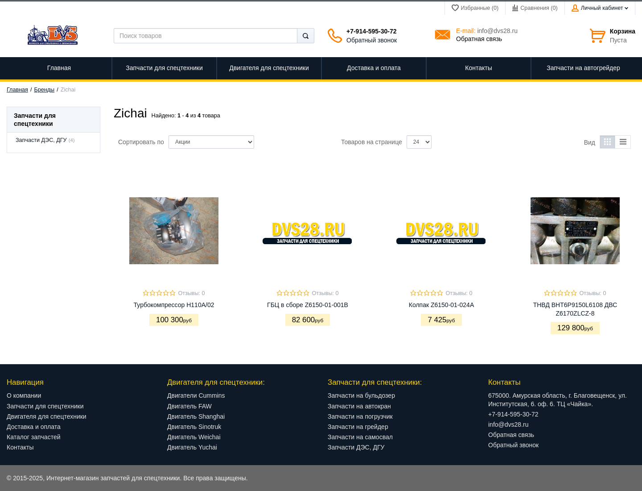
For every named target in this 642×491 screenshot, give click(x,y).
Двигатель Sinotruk (194, 426)
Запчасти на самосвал (360, 437)
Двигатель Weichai (194, 437)
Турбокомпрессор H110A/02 (174, 304)
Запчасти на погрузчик (360, 416)
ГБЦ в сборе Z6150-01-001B (307, 304)
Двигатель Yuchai (192, 447)
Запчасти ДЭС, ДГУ (41, 140)
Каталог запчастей (34, 437)
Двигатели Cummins (196, 395)
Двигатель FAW (189, 406)
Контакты (20, 447)
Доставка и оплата (34, 426)
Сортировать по (141, 142)
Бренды (44, 90)
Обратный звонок (371, 40)
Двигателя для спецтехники (46, 416)
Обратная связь (479, 38)
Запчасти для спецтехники (45, 406)
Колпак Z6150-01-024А (441, 304)
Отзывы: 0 (191, 293)
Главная (17, 90)
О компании (24, 395)
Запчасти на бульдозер (361, 395)
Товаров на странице (371, 142)
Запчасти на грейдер (358, 426)
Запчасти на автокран (359, 406)
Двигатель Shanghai (196, 416)
